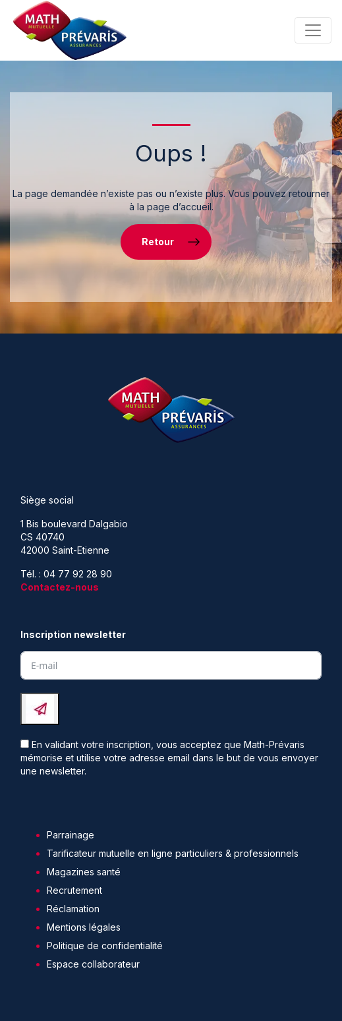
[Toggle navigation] (313, 30)
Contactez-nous (59, 587)
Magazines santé (84, 871)
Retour (158, 241)
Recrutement (74, 890)
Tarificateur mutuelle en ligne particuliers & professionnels (173, 853)
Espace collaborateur (93, 964)
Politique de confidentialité (105, 945)
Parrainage (70, 834)
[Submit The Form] (39, 709)
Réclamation (73, 908)
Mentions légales (84, 927)
